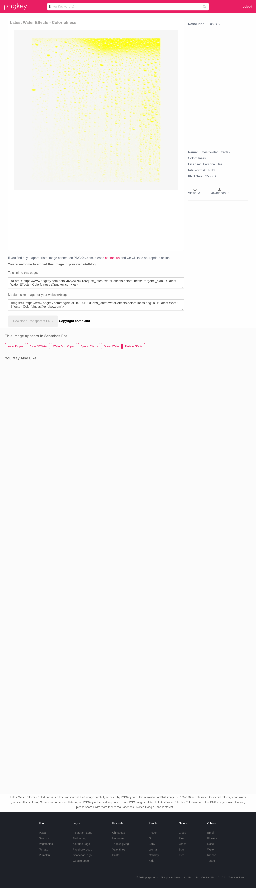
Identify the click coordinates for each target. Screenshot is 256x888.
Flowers (212, 838)
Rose (210, 844)
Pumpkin (44, 855)
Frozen (153, 832)
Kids (151, 860)
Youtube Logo (81, 844)
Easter (116, 855)
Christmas (118, 832)
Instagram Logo (82, 832)
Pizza (42, 832)
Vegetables (46, 844)
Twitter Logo (80, 838)
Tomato (43, 849)
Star (181, 849)
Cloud (182, 832)
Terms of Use (236, 877)
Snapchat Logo (82, 855)
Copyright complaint (74, 321)
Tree (181, 855)
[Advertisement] (96, 220)
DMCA (221, 877)
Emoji (210, 832)
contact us (112, 258)
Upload (247, 6)
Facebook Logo (82, 849)
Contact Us (207, 877)
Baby (152, 844)
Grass (182, 844)
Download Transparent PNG (33, 321)
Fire (181, 838)
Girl (151, 838)
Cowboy (154, 855)
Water (211, 849)
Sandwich (45, 838)
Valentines (118, 849)
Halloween (118, 838)
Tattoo (211, 860)
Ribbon (211, 855)
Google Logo (81, 860)
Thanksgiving (120, 844)
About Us (192, 877)
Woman (153, 849)
